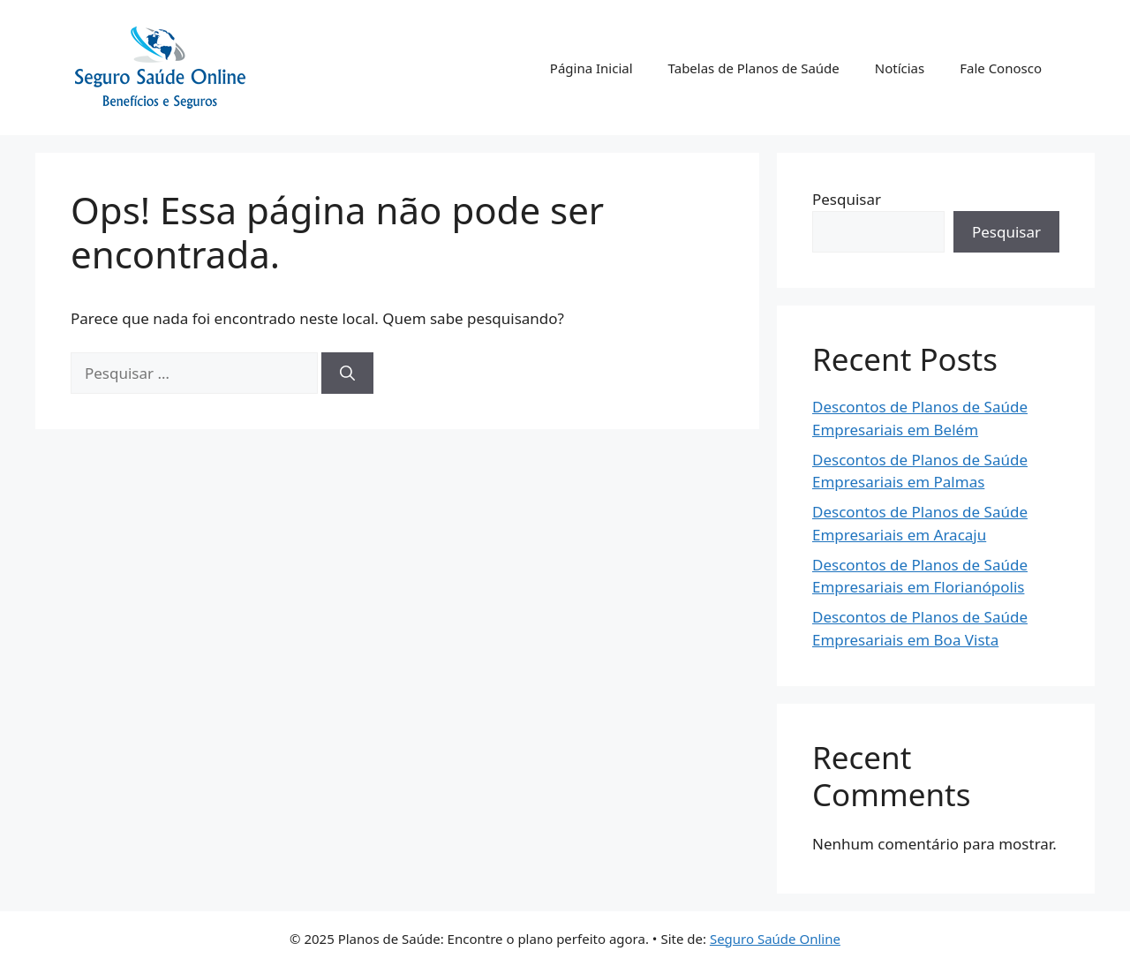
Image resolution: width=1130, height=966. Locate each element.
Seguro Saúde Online (775, 938)
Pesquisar (846, 199)
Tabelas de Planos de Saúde (754, 68)
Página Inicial (591, 68)
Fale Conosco (1001, 68)
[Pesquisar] (347, 373)
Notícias (899, 68)
